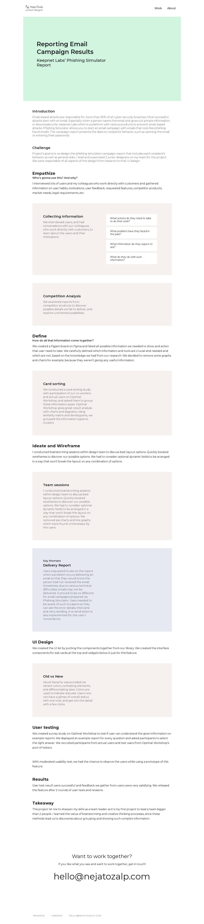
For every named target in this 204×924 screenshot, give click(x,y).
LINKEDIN (56, 915)
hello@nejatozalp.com (102, 876)
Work (158, 8)
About (171, 8)
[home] (34, 8)
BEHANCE (39, 915)
